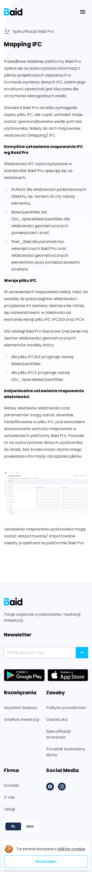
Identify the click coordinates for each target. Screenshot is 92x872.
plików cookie (71, 849)
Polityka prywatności (66, 708)
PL (13, 826)
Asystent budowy (20, 708)
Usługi (9, 809)
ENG (30, 826)
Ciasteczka (56, 719)
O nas (9, 797)
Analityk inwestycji (21, 719)
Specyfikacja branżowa (58, 734)
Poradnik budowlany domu (65, 752)
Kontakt (11, 785)
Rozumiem (46, 861)
